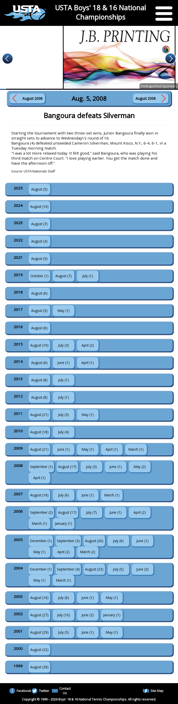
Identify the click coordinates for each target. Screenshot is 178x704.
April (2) (87, 345)
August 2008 (32, 98)
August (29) (39, 632)
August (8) (39, 380)
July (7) (91, 512)
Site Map (153, 691)
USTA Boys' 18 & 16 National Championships (100, 12)
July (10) (63, 615)
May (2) (140, 466)
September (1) (41, 466)
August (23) (94, 569)
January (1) (63, 523)
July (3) (63, 345)
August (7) (39, 223)
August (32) (39, 649)
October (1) (39, 275)
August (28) (39, 667)
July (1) (87, 275)
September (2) (41, 512)
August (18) (39, 432)
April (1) (87, 362)
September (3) (68, 540)
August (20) (94, 540)
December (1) (41, 540)
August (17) (67, 466)
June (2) (87, 615)
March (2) (87, 551)
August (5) (39, 189)
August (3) (39, 241)
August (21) (39, 414)
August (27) (39, 615)
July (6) (63, 495)
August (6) (39, 293)
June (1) (63, 362)
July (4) (63, 432)
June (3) (142, 569)
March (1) (136, 449)
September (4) (68, 569)
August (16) (39, 495)
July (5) (118, 569)
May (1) (64, 310)
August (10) (39, 206)
